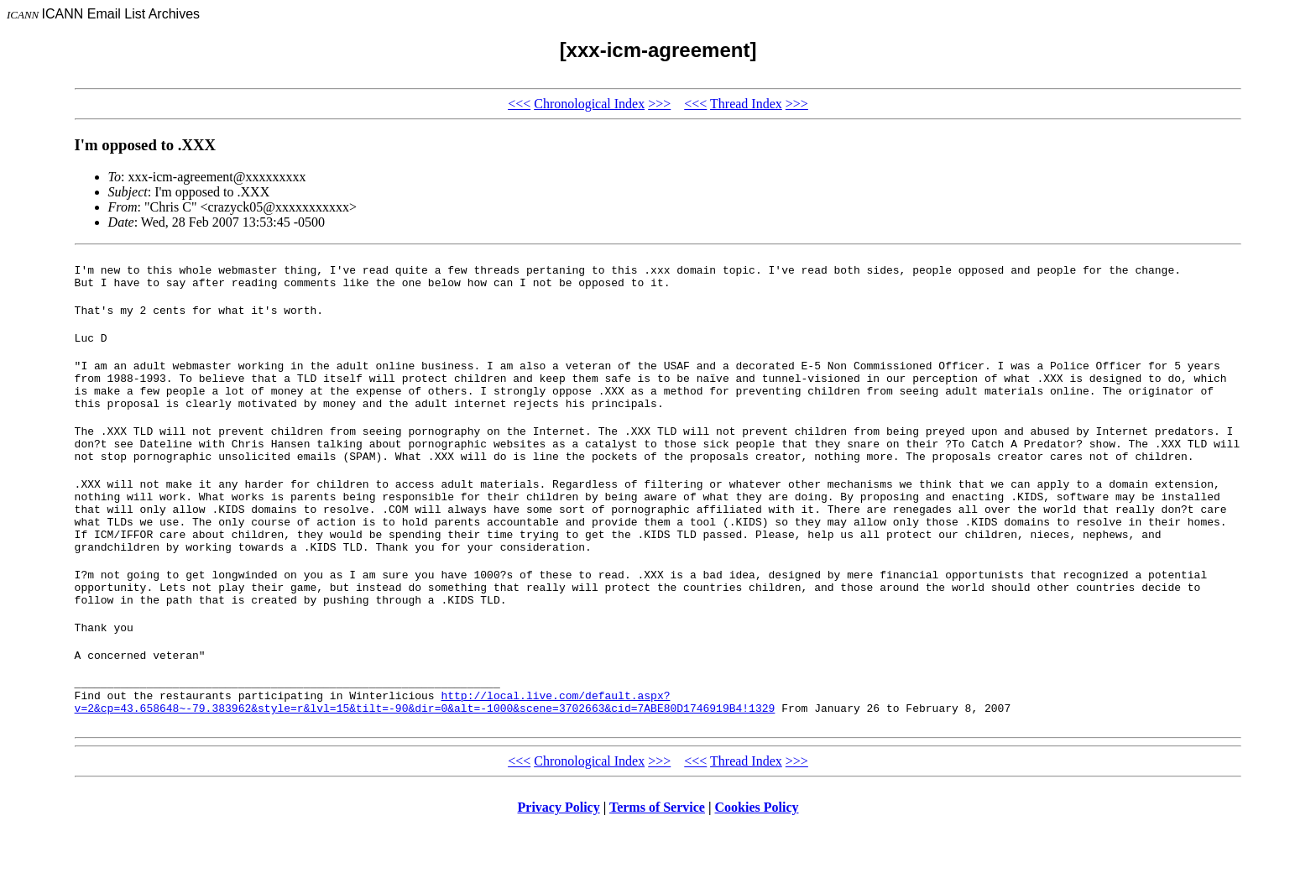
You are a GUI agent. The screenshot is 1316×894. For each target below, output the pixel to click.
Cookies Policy (757, 872)
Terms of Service (657, 872)
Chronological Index (589, 104)
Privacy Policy (559, 872)
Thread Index (746, 104)
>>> (659, 104)
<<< (519, 104)
